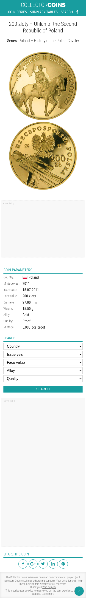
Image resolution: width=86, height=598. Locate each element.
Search (67, 12)
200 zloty (29, 296)
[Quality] (43, 378)
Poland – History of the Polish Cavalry (49, 40)
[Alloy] (43, 370)
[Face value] (43, 362)
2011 (26, 283)
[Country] (43, 346)
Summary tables (44, 12)
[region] (43, 231)
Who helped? (49, 587)
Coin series (17, 12)
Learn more (48, 593)
